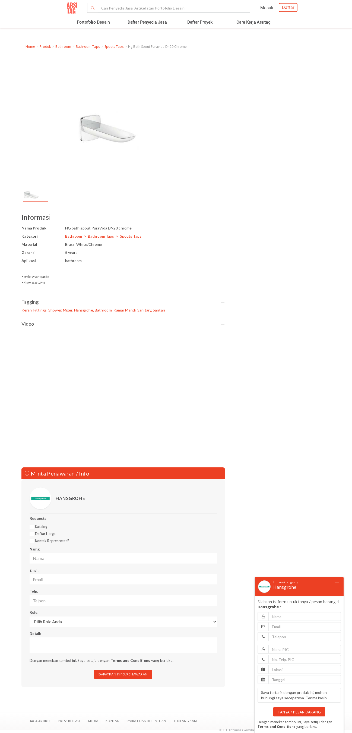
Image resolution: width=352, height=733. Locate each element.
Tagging (123, 302)
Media (93, 721)
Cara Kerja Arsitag (253, 22)
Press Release (70, 721)
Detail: (35, 633)
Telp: (34, 591)
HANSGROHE (70, 498)
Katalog (41, 526)
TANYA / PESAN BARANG (299, 712)
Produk (45, 46)
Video (123, 324)
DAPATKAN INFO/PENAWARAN (123, 674)
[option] (35, 190)
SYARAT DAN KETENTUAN (146, 721)
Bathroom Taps (88, 46)
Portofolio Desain (93, 22)
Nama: (35, 549)
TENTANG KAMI (186, 721)
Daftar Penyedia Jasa (147, 22)
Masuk (266, 7)
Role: (34, 612)
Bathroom (63, 46)
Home (30, 46)
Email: (34, 570)
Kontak (113, 721)
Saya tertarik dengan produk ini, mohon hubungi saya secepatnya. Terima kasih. (299, 695)
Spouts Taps (113, 46)
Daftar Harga (45, 533)
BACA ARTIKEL (40, 721)
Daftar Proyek (200, 22)
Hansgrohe (284, 587)
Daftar (288, 7)
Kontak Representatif (52, 541)
